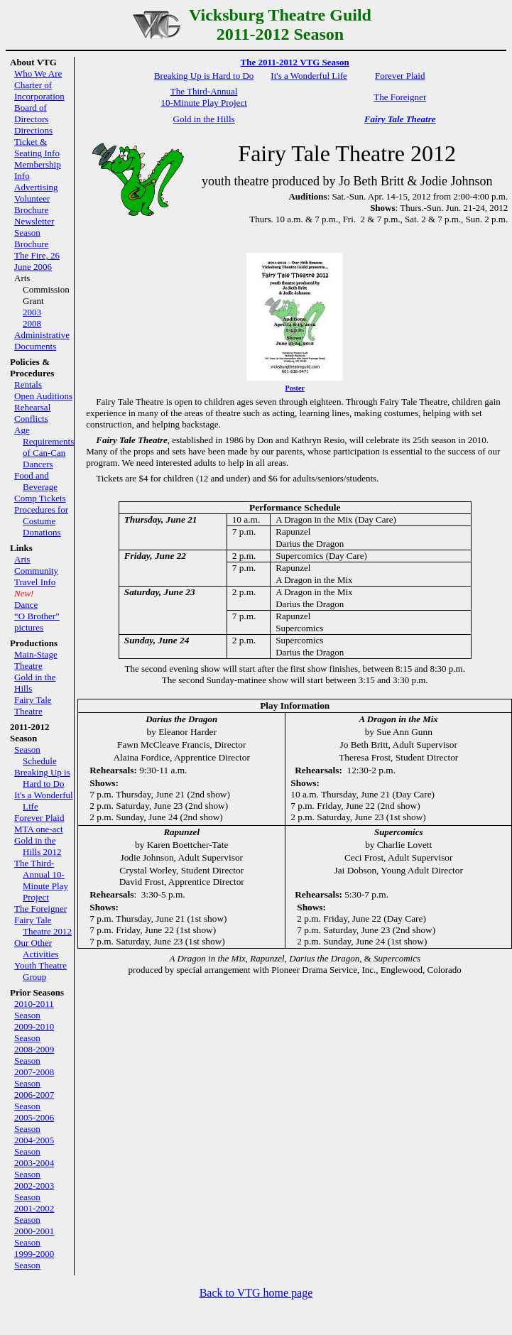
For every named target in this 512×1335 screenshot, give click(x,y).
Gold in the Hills (204, 119)
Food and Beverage (36, 481)
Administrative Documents (42, 340)
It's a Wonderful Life (309, 75)
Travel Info (34, 582)
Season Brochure (31, 238)
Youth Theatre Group (40, 971)
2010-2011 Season (34, 1009)
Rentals (28, 384)
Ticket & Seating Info (37, 147)
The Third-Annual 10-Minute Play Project (41, 880)
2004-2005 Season (34, 1146)
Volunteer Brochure (32, 204)
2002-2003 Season (34, 1191)
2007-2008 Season (34, 1078)
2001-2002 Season (34, 1214)
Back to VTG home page (256, 1293)
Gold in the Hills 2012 (38, 846)
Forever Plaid (39, 817)
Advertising (36, 187)
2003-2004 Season (34, 1168)
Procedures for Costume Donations (41, 521)
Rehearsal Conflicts (32, 413)
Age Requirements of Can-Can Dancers (44, 447)
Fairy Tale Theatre (33, 705)
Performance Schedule (294, 507)
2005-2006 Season (34, 1123)
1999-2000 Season (34, 1259)
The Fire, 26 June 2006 (37, 261)
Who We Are (38, 73)
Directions (33, 130)
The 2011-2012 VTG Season (295, 62)
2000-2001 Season (34, 1237)
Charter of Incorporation (39, 91)
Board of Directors (31, 113)
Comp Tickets (40, 498)
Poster (295, 388)
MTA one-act (38, 829)
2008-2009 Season (34, 1055)
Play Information (294, 705)
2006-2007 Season (34, 1100)
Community (36, 570)
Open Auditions (43, 396)
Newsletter (34, 221)
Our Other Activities (36, 948)
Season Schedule (35, 755)
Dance (26, 604)
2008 (32, 323)
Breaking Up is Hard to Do (42, 778)
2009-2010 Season (34, 1032)
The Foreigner (40, 908)
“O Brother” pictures (37, 622)
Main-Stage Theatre (36, 660)
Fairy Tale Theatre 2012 (43, 926)
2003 (32, 312)
